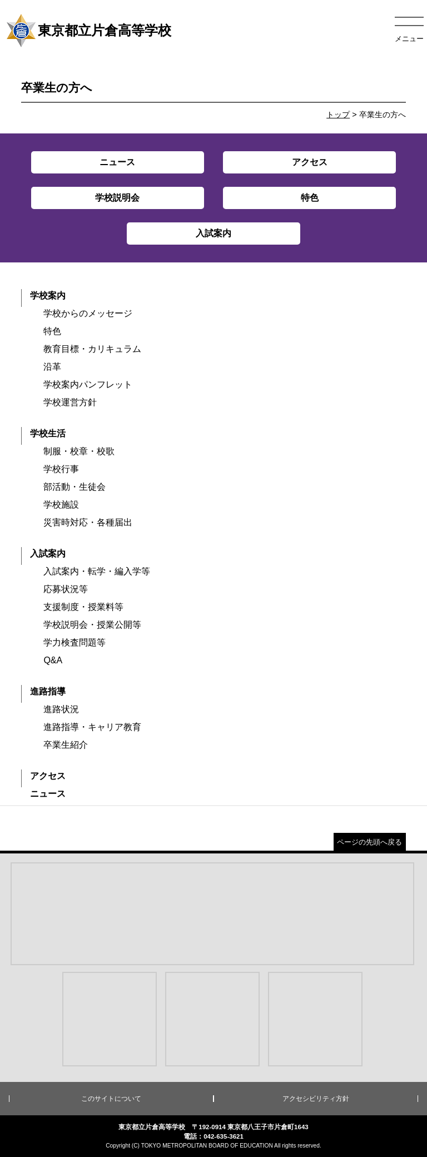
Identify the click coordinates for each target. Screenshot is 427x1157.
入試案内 (48, 553)
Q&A (52, 660)
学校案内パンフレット (87, 384)
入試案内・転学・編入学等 (96, 571)
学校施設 (61, 504)
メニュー (409, 38)
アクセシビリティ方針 (315, 1099)
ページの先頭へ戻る (369, 842)
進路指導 (48, 691)
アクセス (48, 776)
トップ (338, 114)
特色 (52, 331)
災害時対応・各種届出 (87, 522)
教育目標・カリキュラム (92, 349)
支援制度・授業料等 (83, 607)
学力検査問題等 (74, 642)
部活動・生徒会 (74, 486)
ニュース (48, 793)
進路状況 (61, 709)
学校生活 (48, 433)
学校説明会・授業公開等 (92, 624)
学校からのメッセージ (87, 313)
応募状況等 (65, 589)
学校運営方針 (70, 402)
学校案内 (48, 295)
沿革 (52, 366)
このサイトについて (111, 1099)
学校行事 (61, 469)
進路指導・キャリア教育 (92, 727)
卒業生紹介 (65, 744)
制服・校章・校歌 (79, 451)
